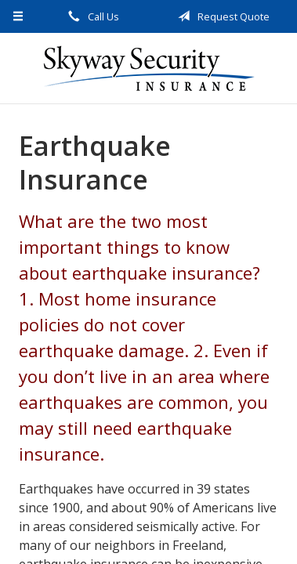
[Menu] (19, 16)
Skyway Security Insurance (149, 68)
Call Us (91, 16)
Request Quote (221, 16)
